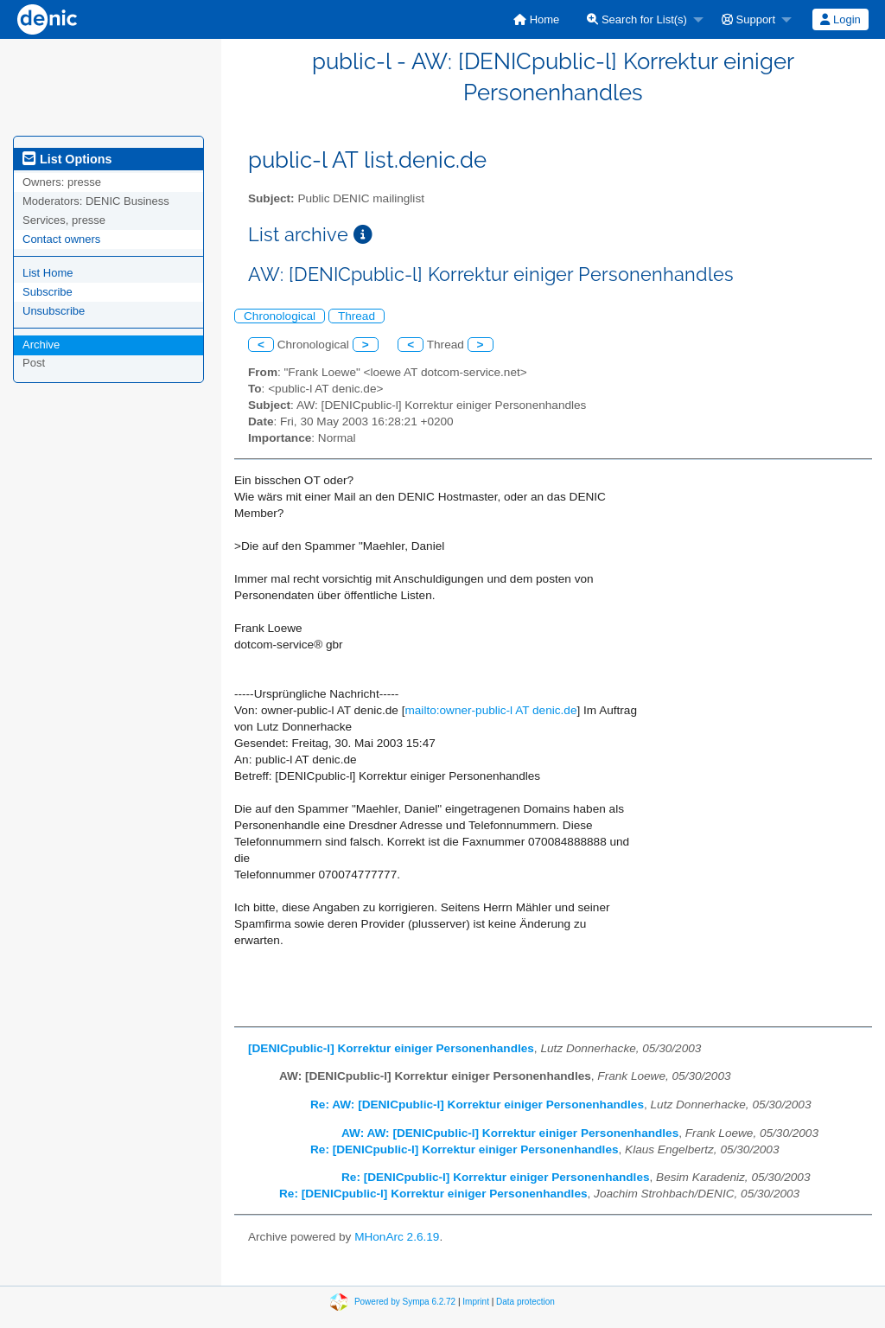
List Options (66, 159)
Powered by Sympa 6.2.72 (404, 1301)
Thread (356, 316)
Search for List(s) (637, 19)
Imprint (475, 1301)
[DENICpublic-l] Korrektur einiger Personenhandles (391, 1048)
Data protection (525, 1301)
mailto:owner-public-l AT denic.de (490, 710)
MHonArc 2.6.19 (396, 1236)
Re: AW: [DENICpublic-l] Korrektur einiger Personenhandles (477, 1104)
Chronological (279, 316)
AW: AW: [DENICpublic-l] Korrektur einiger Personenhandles (509, 1133)
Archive (41, 344)
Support (748, 19)
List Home (47, 272)
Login (840, 19)
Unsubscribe (53, 310)
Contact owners (61, 239)
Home (536, 19)
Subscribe (47, 291)
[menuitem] (536, 19)
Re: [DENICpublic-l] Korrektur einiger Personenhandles (464, 1149)
